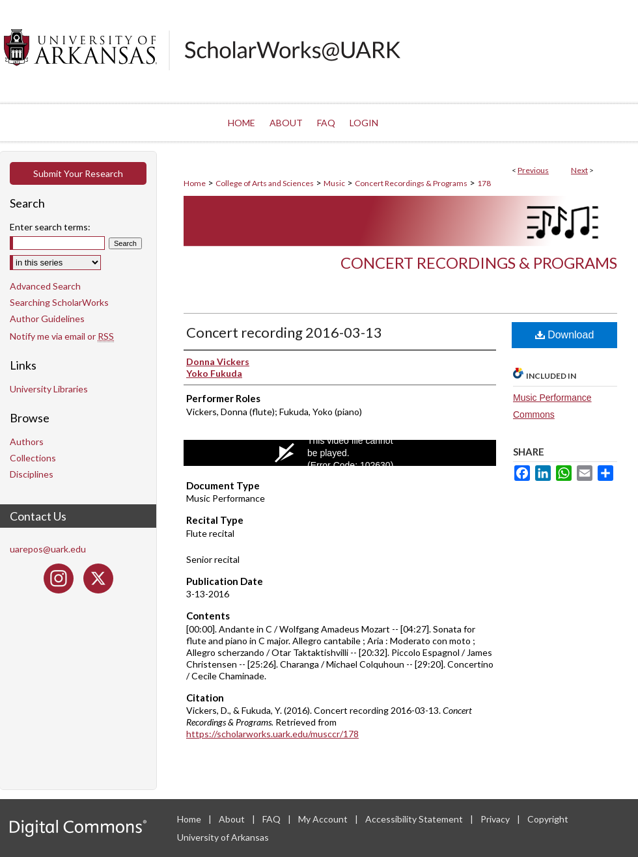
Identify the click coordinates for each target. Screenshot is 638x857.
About (233, 818)
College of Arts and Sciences (264, 183)
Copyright (547, 818)
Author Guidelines (47, 318)
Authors (27, 441)
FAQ (272, 818)
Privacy (496, 818)
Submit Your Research (78, 173)
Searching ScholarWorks (59, 302)
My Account (324, 818)
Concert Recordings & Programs (411, 183)
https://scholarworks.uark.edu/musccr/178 (272, 733)
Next (579, 170)
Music (334, 183)
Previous (533, 170)
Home (195, 183)
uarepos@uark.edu (48, 548)
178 (484, 183)
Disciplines (31, 474)
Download (564, 334)
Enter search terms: (50, 226)
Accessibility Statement (415, 818)
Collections (33, 457)
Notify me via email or (62, 336)
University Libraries (49, 388)
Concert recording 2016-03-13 (284, 332)
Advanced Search (45, 286)
